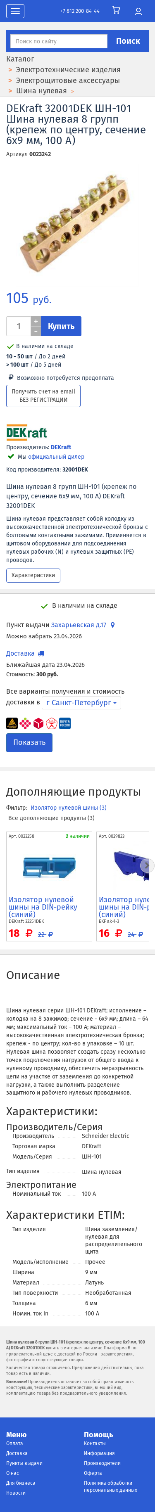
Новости (16, 1493)
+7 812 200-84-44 (80, 11)
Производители (102, 1463)
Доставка (17, 1453)
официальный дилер (56, 456)
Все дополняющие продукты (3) (51, 818)
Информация (99, 1453)
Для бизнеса (21, 1483)
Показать (29, 742)
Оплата (14, 1443)
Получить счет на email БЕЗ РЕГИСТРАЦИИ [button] (43, 395)
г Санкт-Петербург (81, 702)
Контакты (95, 1443)
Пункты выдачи (24, 1463)
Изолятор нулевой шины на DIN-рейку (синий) (43, 907)
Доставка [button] (25, 653)
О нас (12, 1473)
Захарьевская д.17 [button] (84, 625)
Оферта (93, 1473)
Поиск (128, 41)
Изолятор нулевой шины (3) (69, 807)
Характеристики (33, 575)
